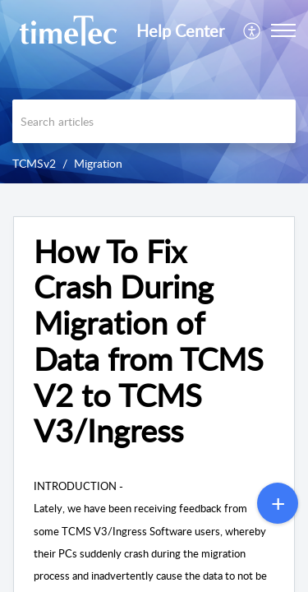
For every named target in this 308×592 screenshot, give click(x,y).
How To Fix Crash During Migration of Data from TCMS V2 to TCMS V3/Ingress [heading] (149, 342)
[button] (252, 30)
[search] (154, 121)
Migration (98, 163)
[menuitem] (252, 30)
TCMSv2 (34, 163)
